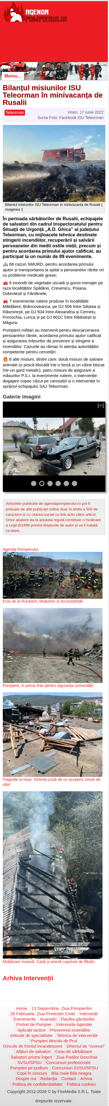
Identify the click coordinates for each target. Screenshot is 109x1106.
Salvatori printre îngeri (31, 1057)
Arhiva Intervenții (28, 978)
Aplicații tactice (32, 1030)
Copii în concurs (32, 1073)
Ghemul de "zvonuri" (85, 1046)
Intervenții (88, 1013)
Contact (68, 1078)
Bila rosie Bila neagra (72, 1073)
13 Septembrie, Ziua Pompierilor (62, 1008)
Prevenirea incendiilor (70, 1030)
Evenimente (25, 1019)
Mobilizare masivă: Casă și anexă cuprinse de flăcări (49, 961)
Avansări (48, 1019)
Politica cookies (81, 1084)
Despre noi (26, 1078)
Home (21, 1008)
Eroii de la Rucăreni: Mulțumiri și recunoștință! (43, 601)
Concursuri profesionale (68, 1062)
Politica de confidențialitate (37, 1084)
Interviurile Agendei (74, 1024)
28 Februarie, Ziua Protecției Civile (42, 1013)
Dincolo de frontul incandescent (32, 1046)
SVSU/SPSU (29, 1062)
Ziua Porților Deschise (77, 1057)
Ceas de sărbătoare (73, 1051)
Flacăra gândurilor (78, 1019)
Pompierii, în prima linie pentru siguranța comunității (48, 685)
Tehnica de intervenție (77, 1035)
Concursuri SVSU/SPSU (75, 1067)
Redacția (49, 1078)
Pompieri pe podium (29, 1067)
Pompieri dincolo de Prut (54, 1040)
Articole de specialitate (31, 1035)
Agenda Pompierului (20, 549)
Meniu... (13, 76)
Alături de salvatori (33, 1051)
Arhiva (86, 1078)
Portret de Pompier (34, 1024)
